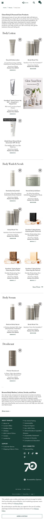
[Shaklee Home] (9, 2)
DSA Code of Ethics (9, 433)
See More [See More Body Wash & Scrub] (38, 287)
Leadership (6, 438)
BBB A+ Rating (26, 489)
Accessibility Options (34, 479)
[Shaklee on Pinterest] (24, 457)
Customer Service (8, 446)
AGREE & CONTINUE (22, 516)
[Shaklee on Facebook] (28, 453)
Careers (5, 436)
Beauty (10, 7)
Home (4, 7)
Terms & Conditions (16, 494)
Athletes (5, 431)
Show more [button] (6, 411)
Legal (32, 494)
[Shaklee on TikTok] (32, 452)
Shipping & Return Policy (11, 449)
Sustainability (28, 423)
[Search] (33, 2)
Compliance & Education (32, 440)
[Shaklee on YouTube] (36, 453)
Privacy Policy (26, 494)
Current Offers (7, 425)
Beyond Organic (29, 425)
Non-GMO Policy (29, 428)
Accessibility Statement (31, 435)
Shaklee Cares (7, 428)
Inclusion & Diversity (30, 438)
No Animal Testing (30, 420)
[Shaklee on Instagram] (24, 453)
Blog (28, 449)
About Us (6, 423)
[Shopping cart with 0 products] (40, 2)
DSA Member (18, 489)
